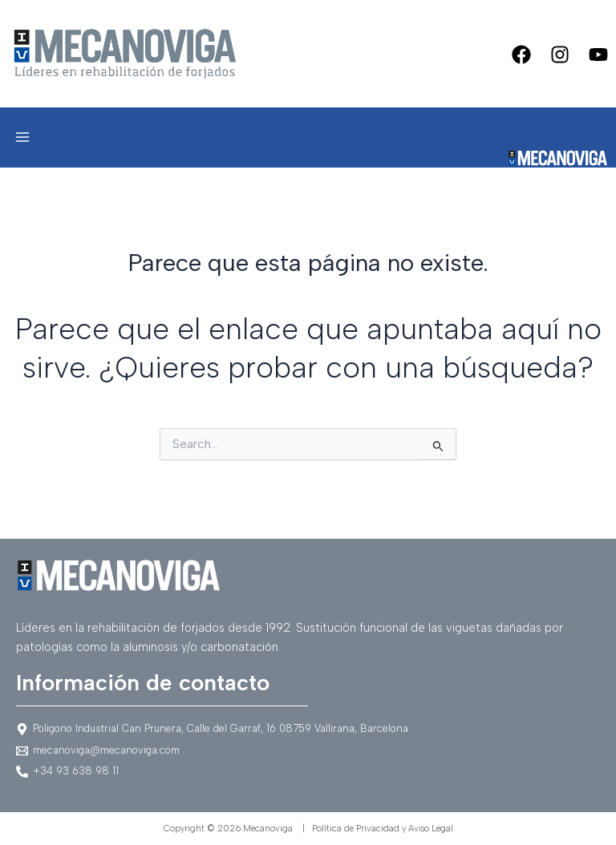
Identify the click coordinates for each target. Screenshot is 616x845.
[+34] (308, 772)
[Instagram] (559, 54)
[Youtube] (598, 54)
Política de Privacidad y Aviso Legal (382, 828)
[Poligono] (308, 729)
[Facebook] (521, 54)
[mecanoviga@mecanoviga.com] (308, 751)
